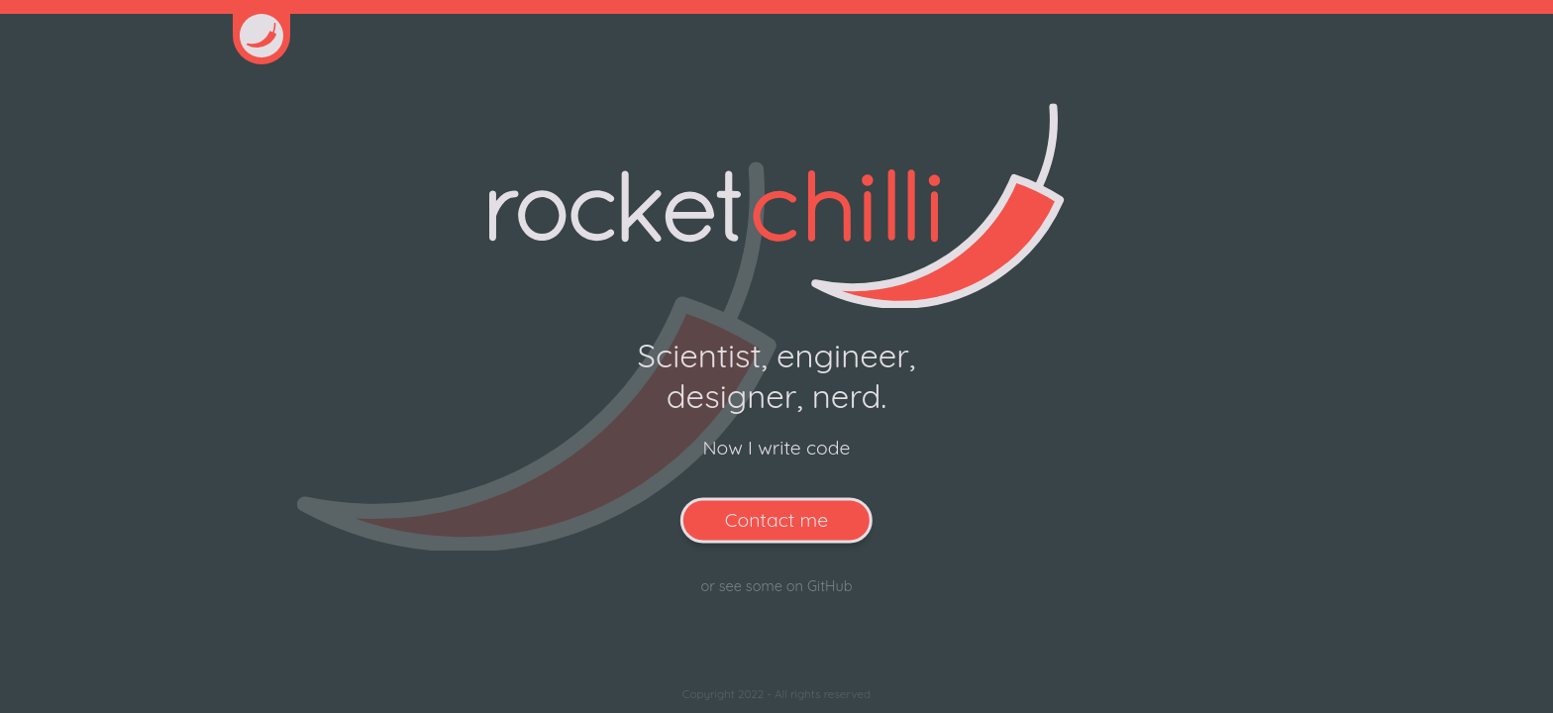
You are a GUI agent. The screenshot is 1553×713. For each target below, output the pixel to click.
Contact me (776, 520)
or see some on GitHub (776, 585)
